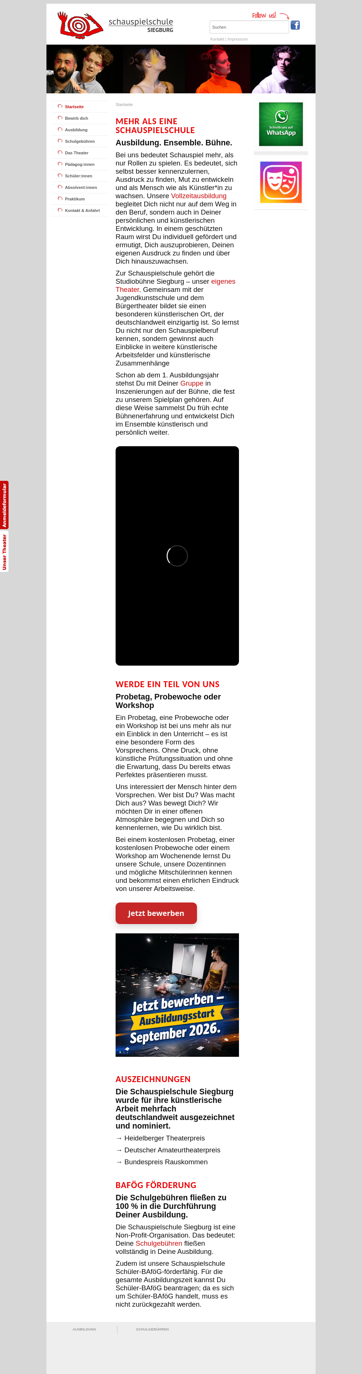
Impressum (237, 39)
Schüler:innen (78, 176)
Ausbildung (76, 130)
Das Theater (76, 153)
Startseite (74, 106)
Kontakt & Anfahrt (82, 210)
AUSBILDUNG (84, 1329)
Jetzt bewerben (156, 913)
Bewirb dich (76, 118)
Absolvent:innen (81, 187)
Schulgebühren (80, 141)
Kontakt (217, 39)
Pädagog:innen (79, 164)
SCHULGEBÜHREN (152, 1329)
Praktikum (75, 199)
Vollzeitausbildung (198, 196)
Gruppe (191, 383)
